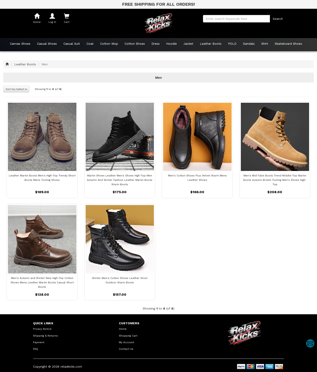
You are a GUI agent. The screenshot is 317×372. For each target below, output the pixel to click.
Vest (56, 54)
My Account (126, 342)
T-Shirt (42, 54)
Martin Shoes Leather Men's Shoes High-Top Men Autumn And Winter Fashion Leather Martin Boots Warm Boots (119, 180)
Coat (90, 43)
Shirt (264, 43)
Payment (38, 342)
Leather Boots (210, 43)
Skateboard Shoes (288, 43)
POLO (232, 43)
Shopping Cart (128, 335)
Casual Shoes (47, 43)
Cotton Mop (109, 43)
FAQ (35, 348)
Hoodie (171, 43)
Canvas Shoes (20, 43)
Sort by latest (16, 89)
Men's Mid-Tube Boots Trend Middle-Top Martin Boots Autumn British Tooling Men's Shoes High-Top (275, 180)
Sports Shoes (20, 54)
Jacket (188, 43)
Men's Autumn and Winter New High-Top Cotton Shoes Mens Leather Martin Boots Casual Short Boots (42, 282)
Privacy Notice (42, 328)
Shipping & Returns (45, 335)
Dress (155, 43)
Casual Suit (71, 43)
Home (123, 328)
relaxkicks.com (71, 366)
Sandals (249, 43)
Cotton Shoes (135, 43)
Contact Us (126, 348)
